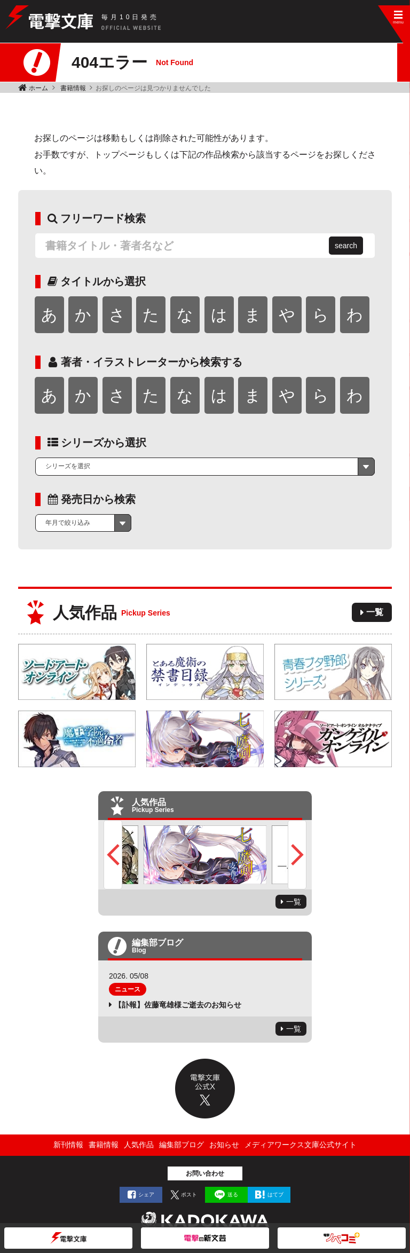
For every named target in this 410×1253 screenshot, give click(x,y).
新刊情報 (68, 1144)
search (346, 245)
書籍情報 (73, 88)
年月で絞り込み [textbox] (67, 522)
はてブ (275, 1194)
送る (232, 1194)
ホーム (38, 88)
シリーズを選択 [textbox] (67, 466)
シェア (146, 1194)
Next (297, 854)
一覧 (374, 612)
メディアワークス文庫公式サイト (301, 1144)
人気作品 (139, 1144)
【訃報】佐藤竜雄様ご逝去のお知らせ (177, 1004)
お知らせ (224, 1144)
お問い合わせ (205, 1173)
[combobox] (205, 467)
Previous (113, 854)
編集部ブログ (181, 1144)
